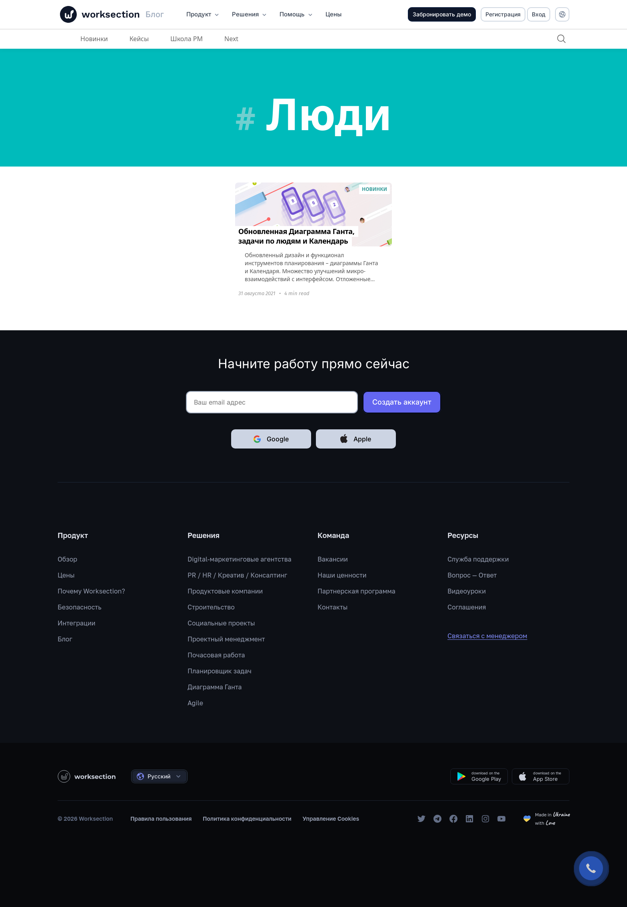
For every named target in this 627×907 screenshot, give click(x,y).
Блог (65, 639)
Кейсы (139, 38)
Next (231, 38)
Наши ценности (342, 575)
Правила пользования (161, 818)
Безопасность (80, 607)
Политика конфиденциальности (247, 818)
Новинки (94, 38)
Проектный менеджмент (226, 639)
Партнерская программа (356, 591)
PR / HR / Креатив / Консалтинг (237, 575)
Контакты (332, 607)
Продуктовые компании (225, 591)
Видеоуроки (466, 591)
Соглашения (466, 607)
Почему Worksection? (91, 591)
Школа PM (186, 38)
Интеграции (77, 623)
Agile (195, 703)
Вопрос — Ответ (472, 575)
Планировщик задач (220, 671)
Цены (66, 575)
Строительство (211, 607)
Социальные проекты (221, 623)
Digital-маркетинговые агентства (240, 559)
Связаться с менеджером (493, 636)
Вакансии (332, 559)
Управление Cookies (331, 818)
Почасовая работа (216, 655)
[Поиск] (561, 39)
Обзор (67, 559)
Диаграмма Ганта (215, 687)
